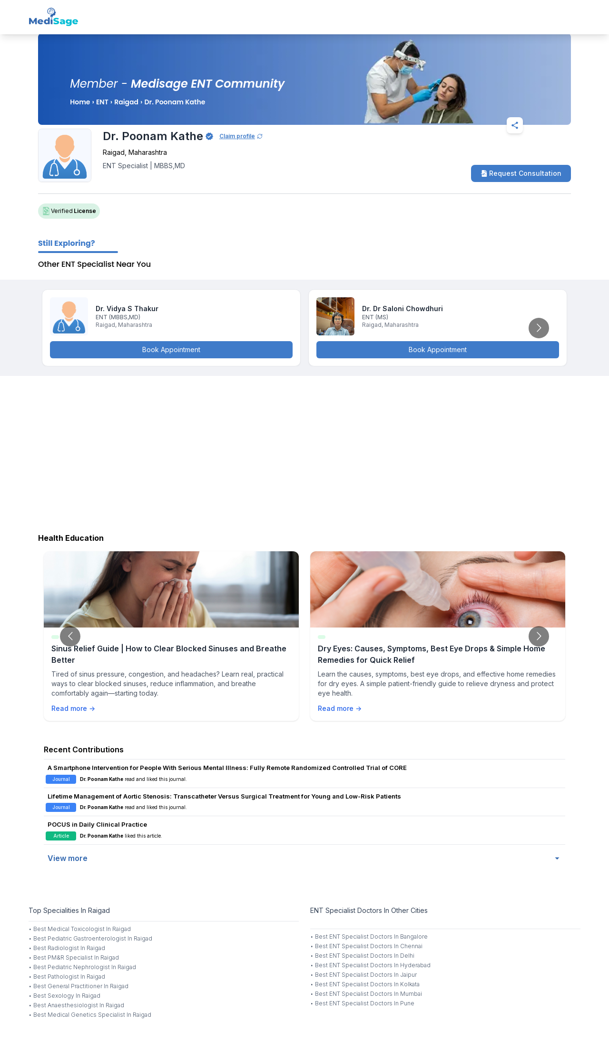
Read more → (73, 708)
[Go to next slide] (539, 328)
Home (80, 102)
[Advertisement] (304, 452)
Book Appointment (171, 349)
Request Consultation (521, 173)
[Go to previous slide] (70, 636)
